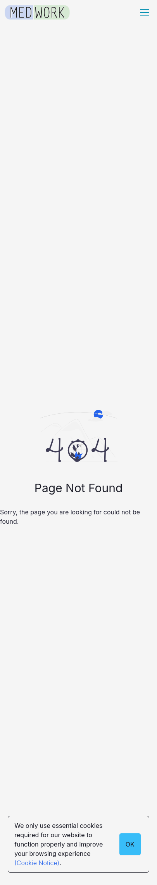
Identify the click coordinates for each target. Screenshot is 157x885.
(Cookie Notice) (36, 863)
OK (130, 844)
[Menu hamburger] (144, 12)
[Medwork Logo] (37, 12)
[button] (144, 12)
